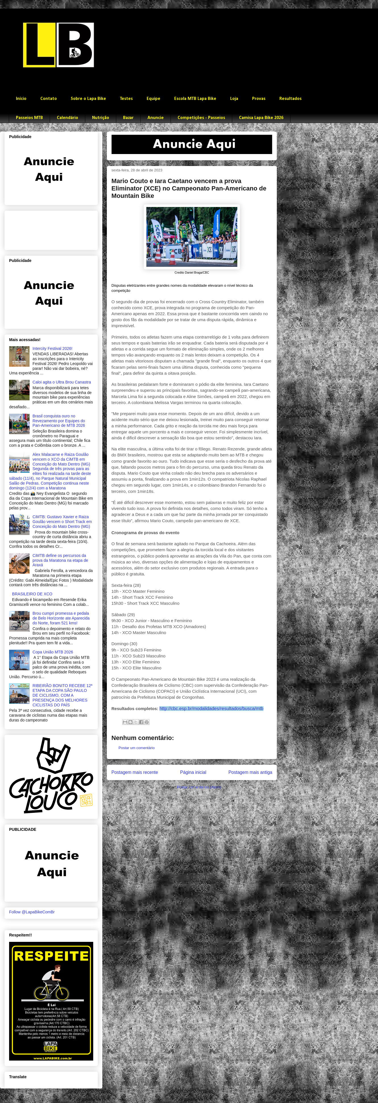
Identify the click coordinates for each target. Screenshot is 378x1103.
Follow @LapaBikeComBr (32, 912)
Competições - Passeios (201, 118)
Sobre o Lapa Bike (88, 99)
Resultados (290, 99)
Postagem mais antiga (250, 772)
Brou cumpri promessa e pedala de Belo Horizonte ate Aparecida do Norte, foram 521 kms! (61, 618)
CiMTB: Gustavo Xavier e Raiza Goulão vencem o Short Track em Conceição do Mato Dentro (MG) (62, 521)
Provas (258, 99)
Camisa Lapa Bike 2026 (261, 118)
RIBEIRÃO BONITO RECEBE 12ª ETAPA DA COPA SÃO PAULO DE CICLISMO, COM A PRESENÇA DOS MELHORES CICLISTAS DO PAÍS (62, 695)
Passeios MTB (29, 118)
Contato (48, 99)
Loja (234, 99)
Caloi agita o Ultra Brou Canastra (62, 382)
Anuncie (156, 118)
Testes (126, 99)
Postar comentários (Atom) (199, 787)
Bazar (128, 118)
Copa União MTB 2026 (53, 652)
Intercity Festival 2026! (52, 348)
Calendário (67, 118)
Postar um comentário (137, 748)
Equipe (153, 99)
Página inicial (193, 772)
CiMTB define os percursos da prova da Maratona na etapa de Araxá (60, 560)
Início (21, 99)
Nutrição (100, 118)
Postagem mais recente (134, 772)
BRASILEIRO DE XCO (32, 594)
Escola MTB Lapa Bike (195, 99)
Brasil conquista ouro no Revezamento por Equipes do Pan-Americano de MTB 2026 (59, 421)
